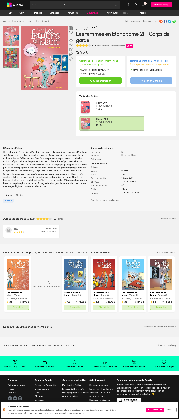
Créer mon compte (162, 5)
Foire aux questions (98, 369)
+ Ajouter (18, 179)
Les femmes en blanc (22, 21)
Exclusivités (92, 13)
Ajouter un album (70, 380)
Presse (11, 373)
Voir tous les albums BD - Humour (160, 311)
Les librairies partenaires (74, 398)
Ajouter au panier (100, 81)
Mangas (39, 13)
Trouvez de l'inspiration (46, 369)
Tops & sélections (43, 391)
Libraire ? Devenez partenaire (71, 393)
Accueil (6, 21)
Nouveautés (112, 13)
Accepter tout (155, 410)
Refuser (170, 410)
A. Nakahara (137, 283)
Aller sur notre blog (167, 329)
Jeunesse (56, 13)
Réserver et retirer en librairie (99, 386)
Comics (24, 13)
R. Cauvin (11, 283)
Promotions (72, 13)
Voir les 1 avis (103, 46)
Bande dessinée (42, 373)
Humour (125, 139)
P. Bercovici (21, 283)
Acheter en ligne (97, 380)
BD (12, 13)
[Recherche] (71, 5)
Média (144, 13)
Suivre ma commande (99, 376)
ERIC (16, 212)
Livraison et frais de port (101, 373)
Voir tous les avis (168, 203)
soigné (101, 74)
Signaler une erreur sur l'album (105, 184)
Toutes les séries (43, 395)
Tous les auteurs (43, 398)
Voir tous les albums (166, 236)
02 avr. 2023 (51, 212)
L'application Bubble (71, 369)
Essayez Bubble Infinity (73, 373)
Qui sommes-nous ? (17, 369)
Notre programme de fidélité (75, 376)
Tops (127, 13)
